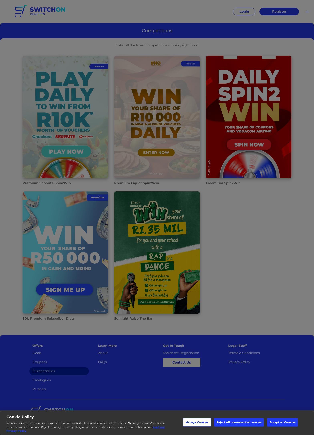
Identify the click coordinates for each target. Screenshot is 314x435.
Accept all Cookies (282, 422)
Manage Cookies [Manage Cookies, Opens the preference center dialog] (197, 422)
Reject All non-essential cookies (239, 422)
